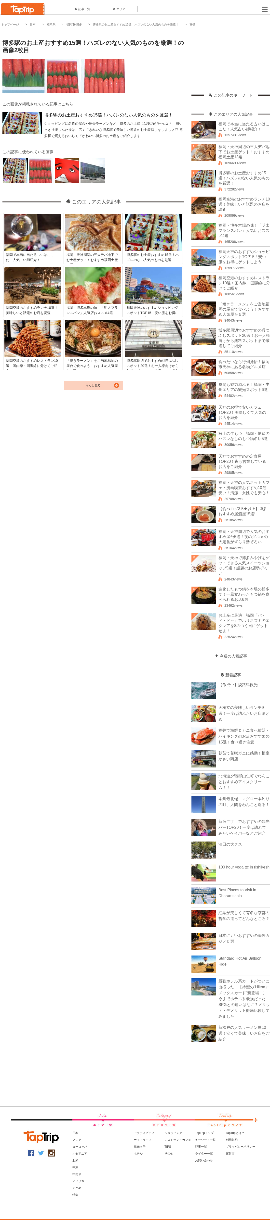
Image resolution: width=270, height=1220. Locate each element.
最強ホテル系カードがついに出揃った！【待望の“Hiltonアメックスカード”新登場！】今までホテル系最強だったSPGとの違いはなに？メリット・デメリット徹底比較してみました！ (244, 999)
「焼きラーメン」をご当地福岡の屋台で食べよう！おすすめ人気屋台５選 (244, 309)
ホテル (138, 1153)
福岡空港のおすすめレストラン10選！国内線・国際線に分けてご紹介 (244, 283)
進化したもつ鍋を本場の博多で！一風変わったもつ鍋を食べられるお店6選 (244, 594)
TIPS (167, 1146)
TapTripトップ (204, 1133)
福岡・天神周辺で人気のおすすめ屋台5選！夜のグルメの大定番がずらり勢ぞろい (244, 536)
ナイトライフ (142, 1140)
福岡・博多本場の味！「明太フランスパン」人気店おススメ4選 (244, 230)
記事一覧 (82, 9)
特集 (75, 1194)
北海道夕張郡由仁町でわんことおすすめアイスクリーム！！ (244, 782)
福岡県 (51, 24)
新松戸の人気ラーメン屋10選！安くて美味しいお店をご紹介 (244, 1033)
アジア (76, 1140)
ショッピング (173, 1133)
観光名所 (140, 1146)
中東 (75, 1167)
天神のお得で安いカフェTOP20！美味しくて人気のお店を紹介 (242, 412)
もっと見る (93, 385)
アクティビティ (144, 1133)
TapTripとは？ (235, 1133)
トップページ (10, 24)
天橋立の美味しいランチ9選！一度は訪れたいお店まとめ (244, 713)
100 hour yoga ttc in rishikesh (244, 867)
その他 (168, 1153)
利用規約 (232, 1140)
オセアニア (79, 1153)
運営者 (230, 1153)
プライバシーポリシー (240, 1146)
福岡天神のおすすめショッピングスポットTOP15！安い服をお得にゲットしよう (244, 257)
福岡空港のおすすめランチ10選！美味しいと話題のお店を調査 (244, 204)
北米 (75, 1160)
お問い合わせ (204, 1160)
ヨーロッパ (79, 1146)
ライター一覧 (204, 1153)
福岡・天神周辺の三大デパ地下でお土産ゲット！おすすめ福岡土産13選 (244, 152)
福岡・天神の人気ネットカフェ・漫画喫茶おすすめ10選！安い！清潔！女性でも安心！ (244, 487)
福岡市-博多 (74, 24)
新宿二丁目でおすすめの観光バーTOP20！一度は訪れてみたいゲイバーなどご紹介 (244, 827)
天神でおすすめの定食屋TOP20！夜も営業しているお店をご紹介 (242, 461)
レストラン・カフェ (177, 1140)
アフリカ (78, 1181)
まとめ (76, 1188)
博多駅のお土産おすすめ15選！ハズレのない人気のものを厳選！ (135, 24)
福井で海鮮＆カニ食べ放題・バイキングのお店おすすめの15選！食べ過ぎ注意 (244, 736)
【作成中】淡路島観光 (238, 685)
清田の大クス (230, 844)
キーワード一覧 (205, 1140)
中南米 (76, 1174)
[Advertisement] (230, 62)
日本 (33, 24)
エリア (119, 9)
